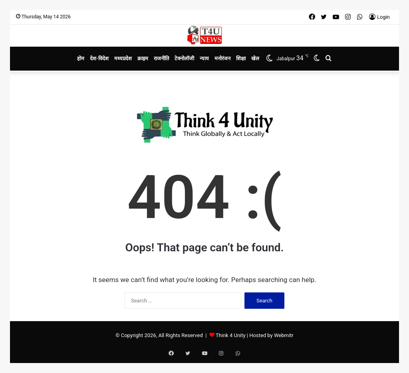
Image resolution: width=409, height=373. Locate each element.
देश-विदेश (99, 58)
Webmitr (284, 335)
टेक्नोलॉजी (184, 58)
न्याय (204, 58)
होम (80, 58)
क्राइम (142, 58)
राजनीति (161, 58)
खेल (255, 58)
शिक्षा (241, 58)
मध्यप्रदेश (123, 58)
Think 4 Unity (231, 335)
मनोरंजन (222, 58)
